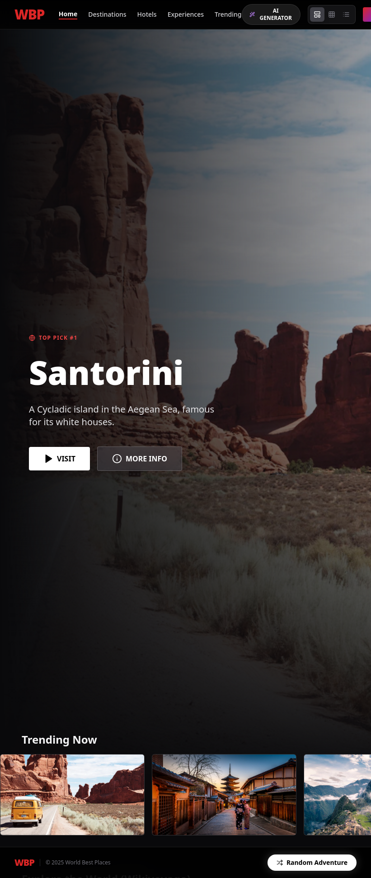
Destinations (107, 14)
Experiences (186, 14)
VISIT (59, 459)
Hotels (147, 14)
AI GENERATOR (270, 14)
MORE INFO (139, 459)
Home (68, 13)
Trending (228, 14)
